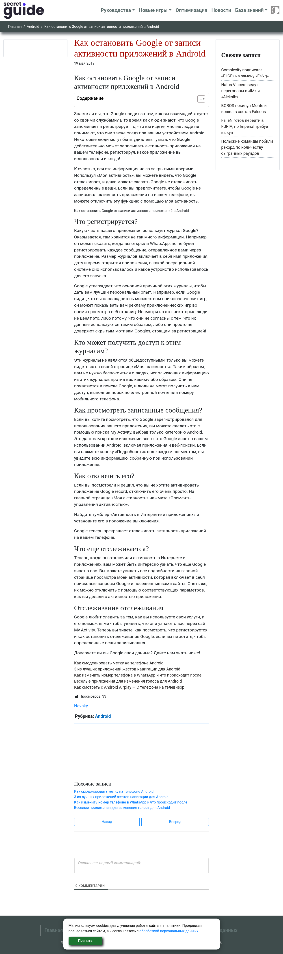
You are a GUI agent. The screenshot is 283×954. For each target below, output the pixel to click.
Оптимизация (191, 10)
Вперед (175, 822)
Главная (15, 26)
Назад (107, 822)
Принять (85, 941)
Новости (221, 10)
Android (33, 26)
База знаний (249, 10)
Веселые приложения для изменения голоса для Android (128, 681)
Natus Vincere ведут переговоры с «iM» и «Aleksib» (240, 90)
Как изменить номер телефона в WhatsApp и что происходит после (137, 675)
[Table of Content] (201, 99)
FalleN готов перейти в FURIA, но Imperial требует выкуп (245, 126)
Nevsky (81, 705)
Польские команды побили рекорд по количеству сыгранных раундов (247, 147)
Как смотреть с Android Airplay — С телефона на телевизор (129, 687)
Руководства (116, 10)
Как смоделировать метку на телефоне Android (119, 663)
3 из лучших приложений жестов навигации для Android (127, 669)
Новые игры (153, 10)
